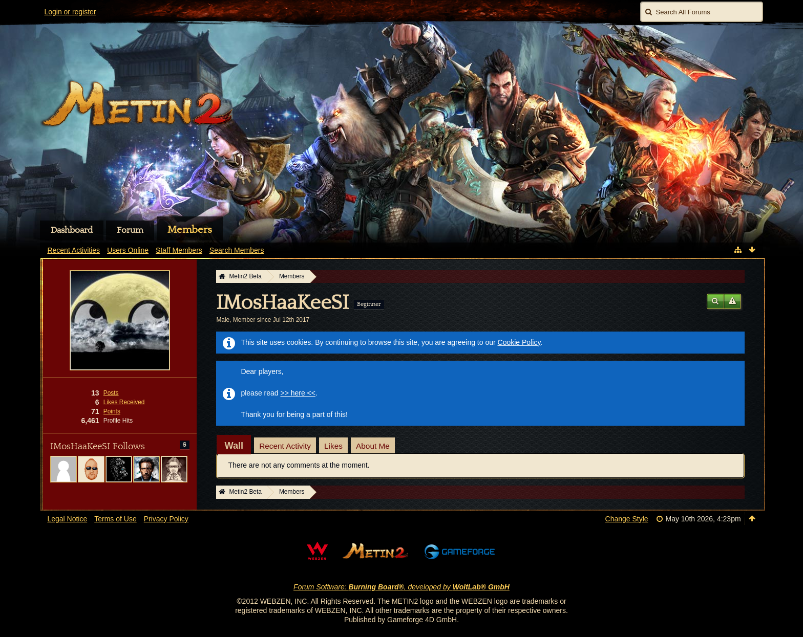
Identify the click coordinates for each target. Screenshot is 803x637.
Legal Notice (67, 519)
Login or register (70, 12)
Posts (111, 393)
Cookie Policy (519, 342)
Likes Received (124, 402)
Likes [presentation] (333, 446)
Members (189, 229)
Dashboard (72, 230)
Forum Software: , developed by (401, 587)
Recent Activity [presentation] (285, 446)
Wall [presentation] (233, 446)
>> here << (297, 393)
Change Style (626, 519)
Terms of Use (115, 519)
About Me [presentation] (373, 446)
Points (111, 411)
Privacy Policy (166, 519)
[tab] (233, 445)
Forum (130, 230)
